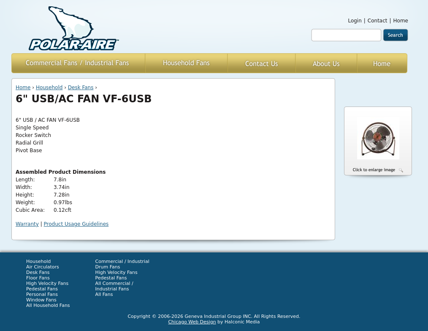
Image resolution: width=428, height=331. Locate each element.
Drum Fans (107, 267)
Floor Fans (38, 278)
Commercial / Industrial (122, 261)
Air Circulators (42, 267)
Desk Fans (81, 87)
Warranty (27, 224)
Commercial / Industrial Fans (78, 63)
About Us (326, 63)
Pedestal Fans (42, 289)
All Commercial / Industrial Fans (114, 286)
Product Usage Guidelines (76, 224)
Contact (377, 21)
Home (400, 21)
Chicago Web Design (192, 322)
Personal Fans (42, 294)
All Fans (104, 294)
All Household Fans (48, 305)
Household (49, 87)
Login (354, 21)
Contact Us (261, 63)
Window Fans (41, 300)
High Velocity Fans (47, 283)
